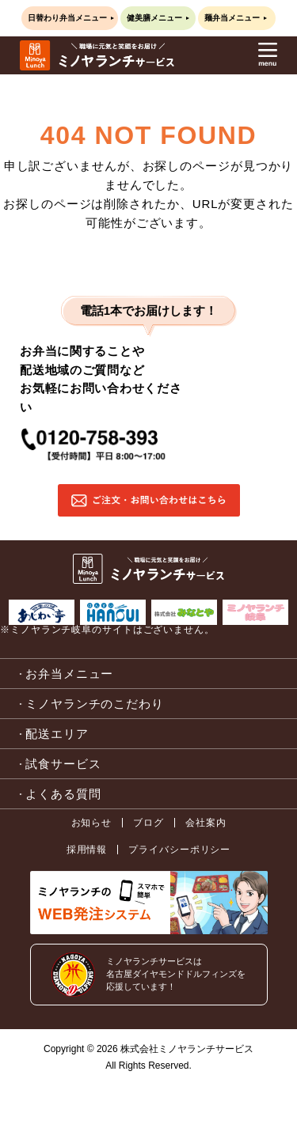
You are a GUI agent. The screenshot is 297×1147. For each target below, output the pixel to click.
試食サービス (63, 763)
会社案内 (206, 822)
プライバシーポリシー (179, 849)
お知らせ (91, 822)
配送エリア (57, 733)
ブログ (148, 822)
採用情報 (87, 849)
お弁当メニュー (69, 673)
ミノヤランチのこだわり (94, 703)
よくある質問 (63, 794)
